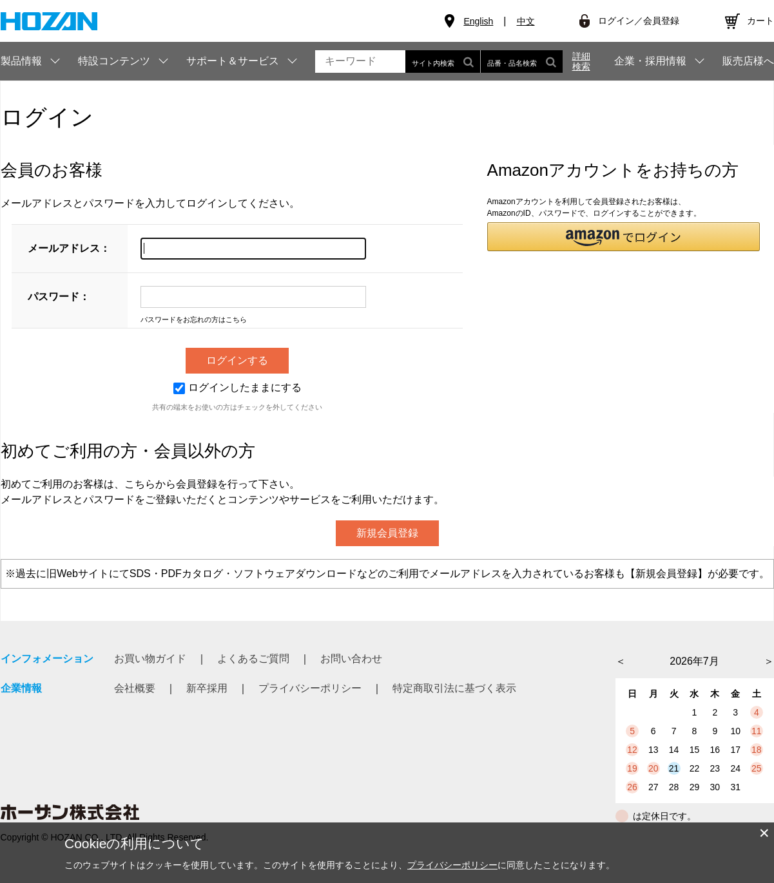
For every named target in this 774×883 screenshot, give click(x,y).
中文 (526, 21)
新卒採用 (206, 688)
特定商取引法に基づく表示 (454, 688)
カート (760, 20)
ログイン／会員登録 (638, 20)
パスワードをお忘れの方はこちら (193, 319)
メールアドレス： (69, 248)
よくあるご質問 (253, 658)
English (478, 21)
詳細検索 (581, 61)
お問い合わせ (351, 658)
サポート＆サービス (232, 60)
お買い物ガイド (150, 658)
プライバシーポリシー (310, 688)
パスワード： (59, 296)
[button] (623, 236)
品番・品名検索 (521, 61)
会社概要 (134, 688)
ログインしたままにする (237, 387)
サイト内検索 (443, 61)
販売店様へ (748, 61)
